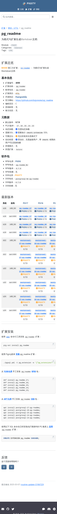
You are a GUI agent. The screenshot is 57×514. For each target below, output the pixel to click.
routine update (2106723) (32, 484)
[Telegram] (54, 509)
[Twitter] (13, 509)
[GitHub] (8, 509)
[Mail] (2, 509)
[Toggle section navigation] (53, 17)
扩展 (3, 28)
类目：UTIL (13, 28)
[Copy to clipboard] (53, 344)
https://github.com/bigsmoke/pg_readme (34, 100)
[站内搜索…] (25, 17)
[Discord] (49, 509)
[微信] (43, 509)
